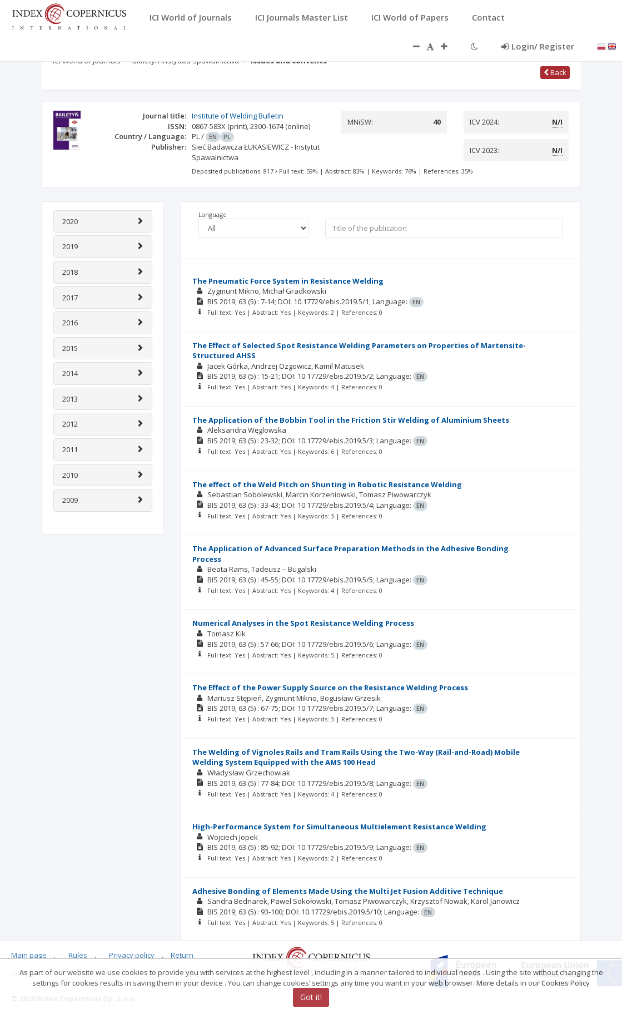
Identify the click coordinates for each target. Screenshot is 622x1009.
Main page (29, 955)
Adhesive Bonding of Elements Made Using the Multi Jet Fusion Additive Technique (347, 891)
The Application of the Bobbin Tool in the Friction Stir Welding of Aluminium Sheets (350, 420)
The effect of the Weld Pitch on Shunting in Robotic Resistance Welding (327, 484)
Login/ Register (537, 46)
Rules (77, 955)
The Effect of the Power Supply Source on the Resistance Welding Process (330, 687)
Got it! (311, 997)
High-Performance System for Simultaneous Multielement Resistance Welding (339, 827)
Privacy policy (132, 955)
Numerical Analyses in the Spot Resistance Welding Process (303, 623)
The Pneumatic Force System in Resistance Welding (288, 281)
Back (555, 72)
